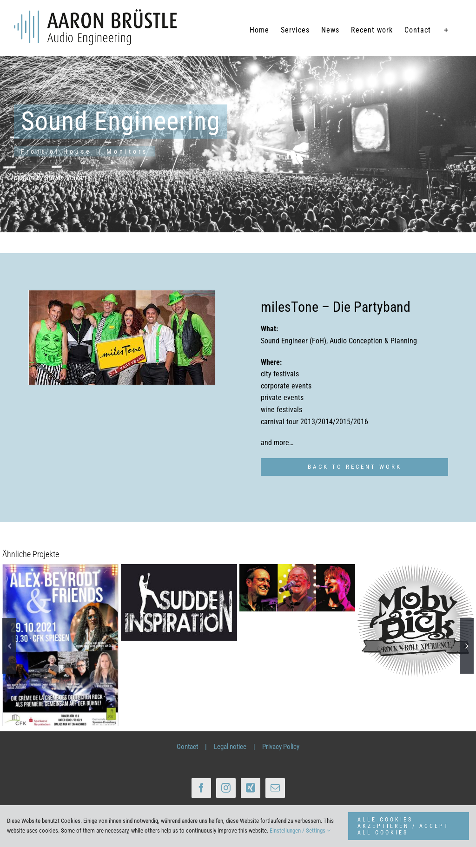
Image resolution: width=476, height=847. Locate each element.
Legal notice (230, 746)
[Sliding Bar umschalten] (446, 30)
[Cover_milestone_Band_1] (122, 337)
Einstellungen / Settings (300, 830)
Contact (187, 746)
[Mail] (275, 788)
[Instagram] (226, 788)
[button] (9, 646)
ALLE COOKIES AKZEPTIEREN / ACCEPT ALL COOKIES (403, 826)
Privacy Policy (280, 746)
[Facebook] (201, 788)
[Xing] (250, 788)
